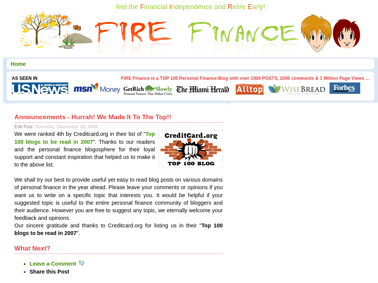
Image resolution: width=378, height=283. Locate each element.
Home (18, 64)
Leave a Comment (57, 264)
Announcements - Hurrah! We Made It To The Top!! (92, 117)
